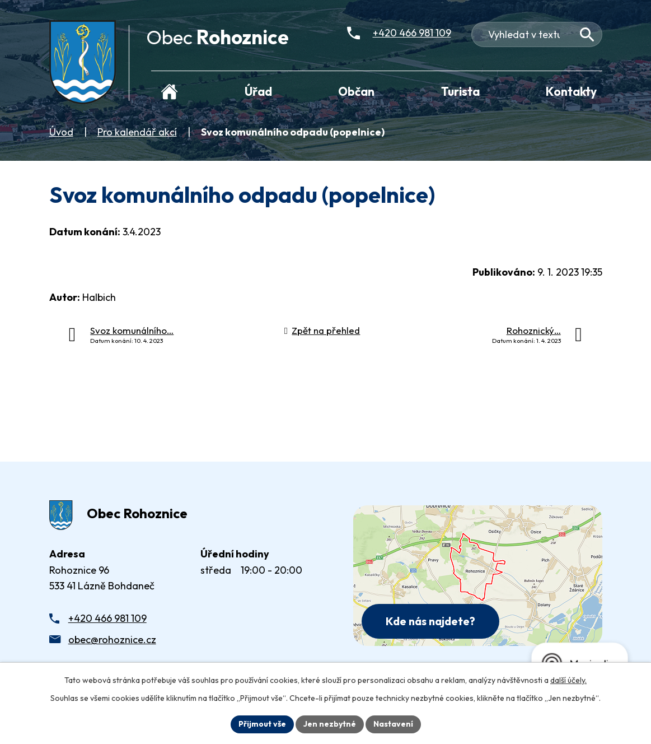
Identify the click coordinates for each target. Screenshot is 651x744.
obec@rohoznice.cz (112, 639)
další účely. (568, 680)
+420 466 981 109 (107, 618)
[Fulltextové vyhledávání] (536, 34)
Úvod (61, 131)
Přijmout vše (262, 724)
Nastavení (393, 724)
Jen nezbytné (329, 724)
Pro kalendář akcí (137, 131)
